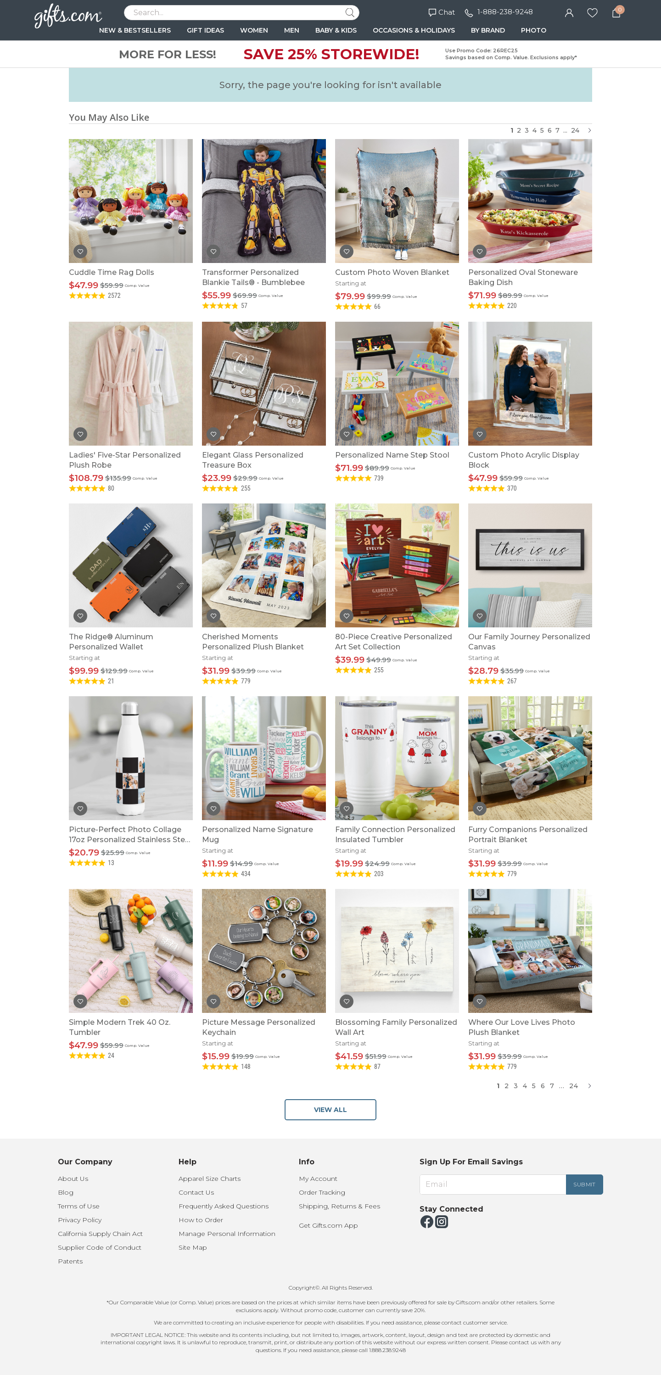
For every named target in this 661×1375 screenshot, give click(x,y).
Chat (442, 12)
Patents (70, 1261)
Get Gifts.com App (328, 1225)
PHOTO (533, 30)
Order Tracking (322, 1192)
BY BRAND (488, 30)
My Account (318, 1178)
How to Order (201, 1220)
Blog (65, 1192)
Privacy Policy (79, 1220)
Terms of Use (79, 1206)
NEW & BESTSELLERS (135, 30)
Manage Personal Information (227, 1234)
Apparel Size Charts (210, 1178)
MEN (291, 30)
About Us (73, 1178)
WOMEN (254, 30)
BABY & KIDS (336, 30)
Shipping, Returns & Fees (339, 1206)
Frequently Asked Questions (224, 1206)
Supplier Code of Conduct (99, 1247)
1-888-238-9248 (505, 11)
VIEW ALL (330, 1110)
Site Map (193, 1247)
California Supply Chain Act (100, 1234)
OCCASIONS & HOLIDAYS (414, 30)
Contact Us (196, 1192)
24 (575, 130)
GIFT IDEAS (205, 30)
